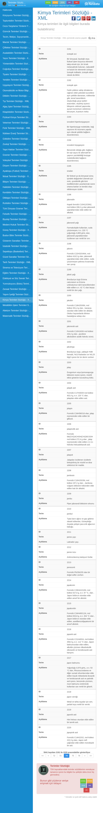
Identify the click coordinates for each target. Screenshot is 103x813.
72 (54, 764)
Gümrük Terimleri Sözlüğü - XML (18, 31)
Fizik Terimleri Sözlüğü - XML (16, 128)
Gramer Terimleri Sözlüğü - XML (18, 155)
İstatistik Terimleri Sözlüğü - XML (18, 246)
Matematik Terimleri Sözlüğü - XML (18, 316)
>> (91, 764)
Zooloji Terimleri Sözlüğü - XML (17, 144)
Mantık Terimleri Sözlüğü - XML (17, 42)
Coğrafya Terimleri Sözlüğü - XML (18, 69)
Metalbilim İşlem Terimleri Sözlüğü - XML (18, 305)
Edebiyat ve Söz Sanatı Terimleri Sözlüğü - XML (18, 278)
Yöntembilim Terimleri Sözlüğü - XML (18, 64)
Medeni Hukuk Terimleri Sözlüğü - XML (18, 225)
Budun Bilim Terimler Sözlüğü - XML (18, 235)
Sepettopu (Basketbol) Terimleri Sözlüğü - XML (18, 251)
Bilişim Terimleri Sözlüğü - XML (17, 182)
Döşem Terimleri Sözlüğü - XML (18, 166)
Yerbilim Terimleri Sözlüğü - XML (18, 80)
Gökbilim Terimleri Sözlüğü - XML (18, 139)
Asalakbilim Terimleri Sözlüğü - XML (18, 53)
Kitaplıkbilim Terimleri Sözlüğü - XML (18, 112)
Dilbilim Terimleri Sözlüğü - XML (18, 96)
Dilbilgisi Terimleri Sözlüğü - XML (18, 198)
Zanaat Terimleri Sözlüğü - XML (18, 289)
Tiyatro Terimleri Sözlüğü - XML (17, 74)
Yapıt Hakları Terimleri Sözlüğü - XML (18, 149)
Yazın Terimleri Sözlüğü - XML (17, 58)
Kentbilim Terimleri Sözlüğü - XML (18, 192)
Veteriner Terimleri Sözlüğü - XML (18, 123)
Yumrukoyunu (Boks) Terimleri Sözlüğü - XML (18, 284)
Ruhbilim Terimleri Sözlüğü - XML (18, 203)
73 (61, 764)
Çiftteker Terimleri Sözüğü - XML (18, 47)
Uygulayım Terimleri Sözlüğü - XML (18, 85)
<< (43, 764)
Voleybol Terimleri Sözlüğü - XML (18, 160)
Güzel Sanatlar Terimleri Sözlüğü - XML (18, 257)
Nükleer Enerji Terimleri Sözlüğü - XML (18, 133)
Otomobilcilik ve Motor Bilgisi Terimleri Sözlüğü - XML (18, 90)
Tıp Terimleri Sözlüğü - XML (16, 101)
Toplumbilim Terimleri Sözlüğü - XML (18, 21)
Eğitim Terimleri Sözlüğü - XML (17, 273)
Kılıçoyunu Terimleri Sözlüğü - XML (18, 15)
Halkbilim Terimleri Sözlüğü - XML (18, 187)
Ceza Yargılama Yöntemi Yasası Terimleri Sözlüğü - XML (18, 26)
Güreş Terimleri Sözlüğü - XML (17, 230)
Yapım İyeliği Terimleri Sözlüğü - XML (18, 294)
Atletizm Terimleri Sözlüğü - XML (18, 310)
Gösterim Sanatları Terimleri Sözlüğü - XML (18, 241)
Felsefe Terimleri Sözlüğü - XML (18, 214)
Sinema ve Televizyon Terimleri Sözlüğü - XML (18, 267)
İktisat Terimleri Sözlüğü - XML (17, 176)
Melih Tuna (11, 5)
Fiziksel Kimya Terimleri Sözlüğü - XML (18, 117)
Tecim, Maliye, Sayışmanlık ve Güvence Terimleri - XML (18, 37)
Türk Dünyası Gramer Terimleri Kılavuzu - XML (18, 208)
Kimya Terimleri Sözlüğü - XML (17, 300)
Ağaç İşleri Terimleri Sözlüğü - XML (18, 106)
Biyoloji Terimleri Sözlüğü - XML (18, 219)
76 (79, 764)
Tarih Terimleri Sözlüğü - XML (17, 262)
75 (73, 764)
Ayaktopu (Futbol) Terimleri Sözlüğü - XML (18, 171)
